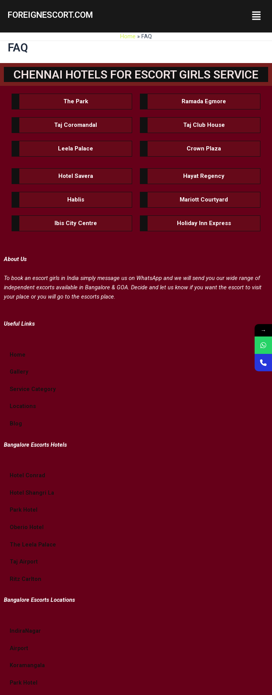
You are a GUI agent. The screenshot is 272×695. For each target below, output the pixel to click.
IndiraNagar (25, 630)
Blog (16, 423)
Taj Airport (24, 561)
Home (128, 36)
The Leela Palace (33, 544)
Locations (23, 406)
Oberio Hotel (27, 527)
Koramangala (27, 665)
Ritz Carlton (25, 578)
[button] (256, 16)
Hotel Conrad (27, 475)
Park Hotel (23, 509)
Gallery (19, 371)
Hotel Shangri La (32, 492)
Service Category (33, 389)
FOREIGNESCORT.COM (50, 15)
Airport (19, 648)
